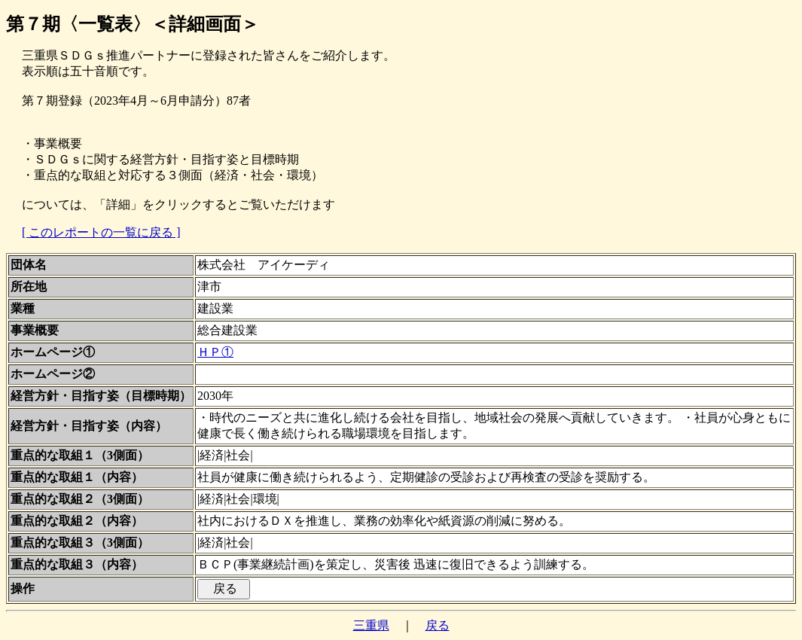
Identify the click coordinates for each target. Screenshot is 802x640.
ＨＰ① (215, 352)
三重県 (371, 625)
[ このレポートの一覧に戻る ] (101, 232)
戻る (437, 625)
